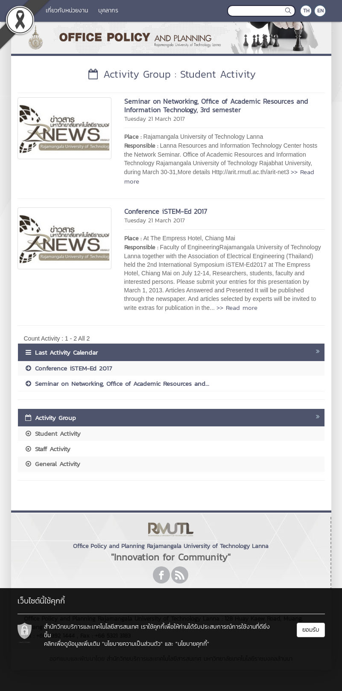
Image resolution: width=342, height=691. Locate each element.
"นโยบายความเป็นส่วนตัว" (132, 643)
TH (306, 11)
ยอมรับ (310, 629)
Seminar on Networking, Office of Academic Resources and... (116, 383)
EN (320, 11)
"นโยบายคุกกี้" (192, 643)
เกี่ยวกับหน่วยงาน (67, 10)
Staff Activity (47, 449)
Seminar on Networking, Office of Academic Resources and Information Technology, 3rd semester (216, 105)
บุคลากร (108, 10)
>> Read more (236, 307)
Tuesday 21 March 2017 (154, 118)
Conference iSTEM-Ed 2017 (165, 211)
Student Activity (52, 433)
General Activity (52, 464)
